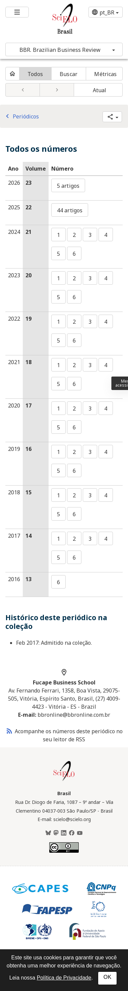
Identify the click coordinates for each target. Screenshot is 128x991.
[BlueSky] (48, 833)
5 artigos (68, 185)
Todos (35, 74)
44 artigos (69, 210)
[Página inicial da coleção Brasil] (64, 780)
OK (107, 977)
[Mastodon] (56, 833)
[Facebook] (71, 833)
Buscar (68, 74)
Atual (100, 90)
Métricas (105, 74)
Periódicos (21, 116)
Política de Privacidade (64, 978)
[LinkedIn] (63, 833)
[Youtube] (79, 833)
